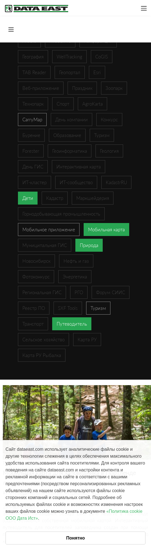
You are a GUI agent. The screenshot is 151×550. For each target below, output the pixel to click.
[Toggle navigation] (144, 8)
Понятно (75, 538)
